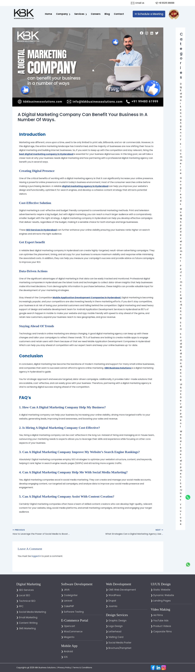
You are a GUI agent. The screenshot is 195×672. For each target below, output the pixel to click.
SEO (181, 326)
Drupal (112, 600)
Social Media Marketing (32, 612)
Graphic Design (117, 620)
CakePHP (69, 606)
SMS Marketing (27, 628)
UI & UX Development (181, 405)
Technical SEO (27, 601)
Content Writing (28, 622)
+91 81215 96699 (164, 2)
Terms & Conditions (82, 667)
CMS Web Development (122, 589)
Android (68, 651)
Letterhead (114, 631)
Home (48, 14)
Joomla (112, 606)
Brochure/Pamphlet (119, 648)
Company (62, 14)
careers (95, 14)
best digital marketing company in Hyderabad (46, 154)
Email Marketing (28, 617)
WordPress (114, 595)
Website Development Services (181, 465)
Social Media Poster (119, 642)
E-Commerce (181, 158)
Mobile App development (181, 234)
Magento (69, 637)
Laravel (68, 600)
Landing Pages (162, 600)
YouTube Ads (160, 620)
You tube (180, 514)
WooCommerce (73, 631)
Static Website (161, 589)
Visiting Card (115, 637)
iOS (66, 657)
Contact (119, 14)
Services (79, 14)
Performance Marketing (181, 291)
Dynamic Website (163, 595)
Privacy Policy (64, 667)
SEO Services (26, 590)
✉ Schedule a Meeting (149, 14)
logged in (36, 556)
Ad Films (158, 615)
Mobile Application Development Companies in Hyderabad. (87, 297)
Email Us (137, 2)
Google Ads (181, 191)
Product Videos (162, 626)
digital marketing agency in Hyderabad (85, 186)
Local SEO (24, 595)
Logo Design (115, 626)
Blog (107, 14)
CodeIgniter (71, 595)
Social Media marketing (181, 356)
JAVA (66, 589)
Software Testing (74, 611)
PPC (21, 606)
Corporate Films (162, 631)
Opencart (69, 626)
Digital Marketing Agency (181, 111)
